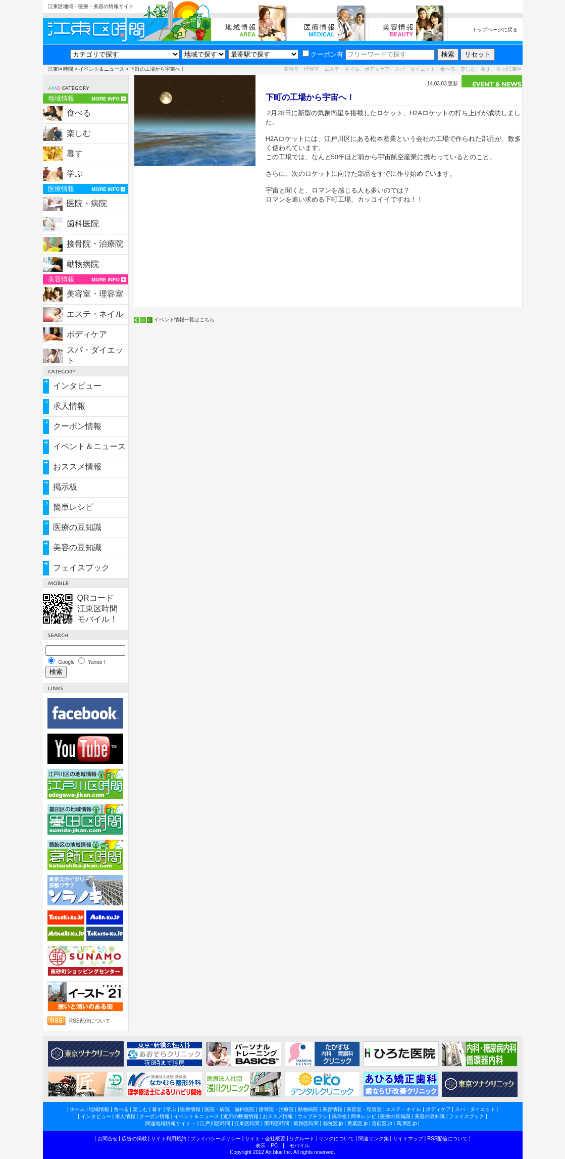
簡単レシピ (73, 507)
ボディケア (87, 334)
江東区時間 (60, 69)
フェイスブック (81, 567)
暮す (75, 153)
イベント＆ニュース (101, 69)
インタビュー (77, 385)
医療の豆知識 (77, 527)
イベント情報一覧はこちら (184, 319)
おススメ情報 (77, 466)
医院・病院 (87, 203)
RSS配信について (89, 1021)
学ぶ (75, 173)
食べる (79, 113)
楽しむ (79, 133)
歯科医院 (83, 223)
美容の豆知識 (77, 547)
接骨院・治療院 (95, 243)
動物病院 (83, 264)
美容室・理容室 (95, 293)
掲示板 (65, 486)
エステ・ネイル (95, 314)
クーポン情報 (77, 426)
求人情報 (69, 406)
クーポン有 (322, 54)
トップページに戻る (495, 29)
